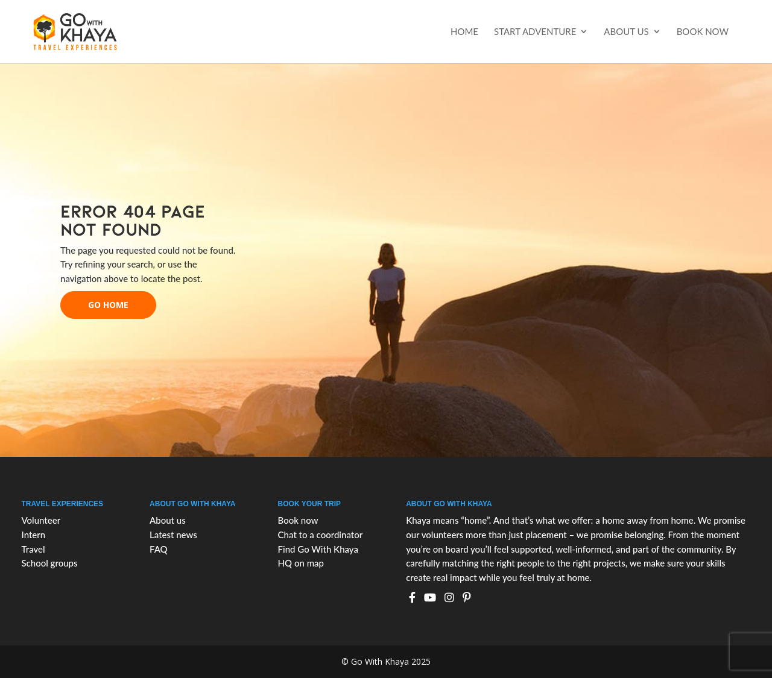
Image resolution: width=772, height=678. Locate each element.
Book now (703, 32)
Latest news (173, 534)
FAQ (159, 549)
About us (626, 32)
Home (464, 32)
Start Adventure (535, 32)
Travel (33, 549)
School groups (49, 562)
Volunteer (40, 520)
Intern (33, 534)
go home (108, 304)
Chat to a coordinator (320, 534)
